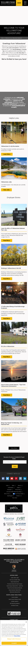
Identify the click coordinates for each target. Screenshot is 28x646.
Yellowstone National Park (15, 592)
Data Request (10, 495)
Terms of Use (6, 493)
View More (14, 448)
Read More (6, 240)
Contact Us (18, 495)
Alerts (13, 485)
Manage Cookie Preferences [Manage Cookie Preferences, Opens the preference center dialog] (14, 639)
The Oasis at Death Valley (15, 579)
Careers (18, 487)
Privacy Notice (17, 635)
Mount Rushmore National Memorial (15, 587)
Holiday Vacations (14, 601)
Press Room (14, 497)
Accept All (14, 643)
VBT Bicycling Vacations (15, 603)
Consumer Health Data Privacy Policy (13, 491)
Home (2, 38)
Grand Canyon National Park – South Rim (15, 585)
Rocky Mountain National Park (15, 590)
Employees (9, 489)
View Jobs (6, 190)
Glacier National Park (15, 581)
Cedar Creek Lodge (15, 577)
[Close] (26, 622)
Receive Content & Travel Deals (14, 458)
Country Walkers (14, 597)
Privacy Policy (18, 489)
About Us (20, 485)
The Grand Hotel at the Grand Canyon (14, 583)
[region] (14, 633)
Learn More (6, 154)
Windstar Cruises (14, 605)
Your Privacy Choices (18, 493)
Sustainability (10, 487)
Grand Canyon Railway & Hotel (15, 599)
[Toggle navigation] (25, 2)
